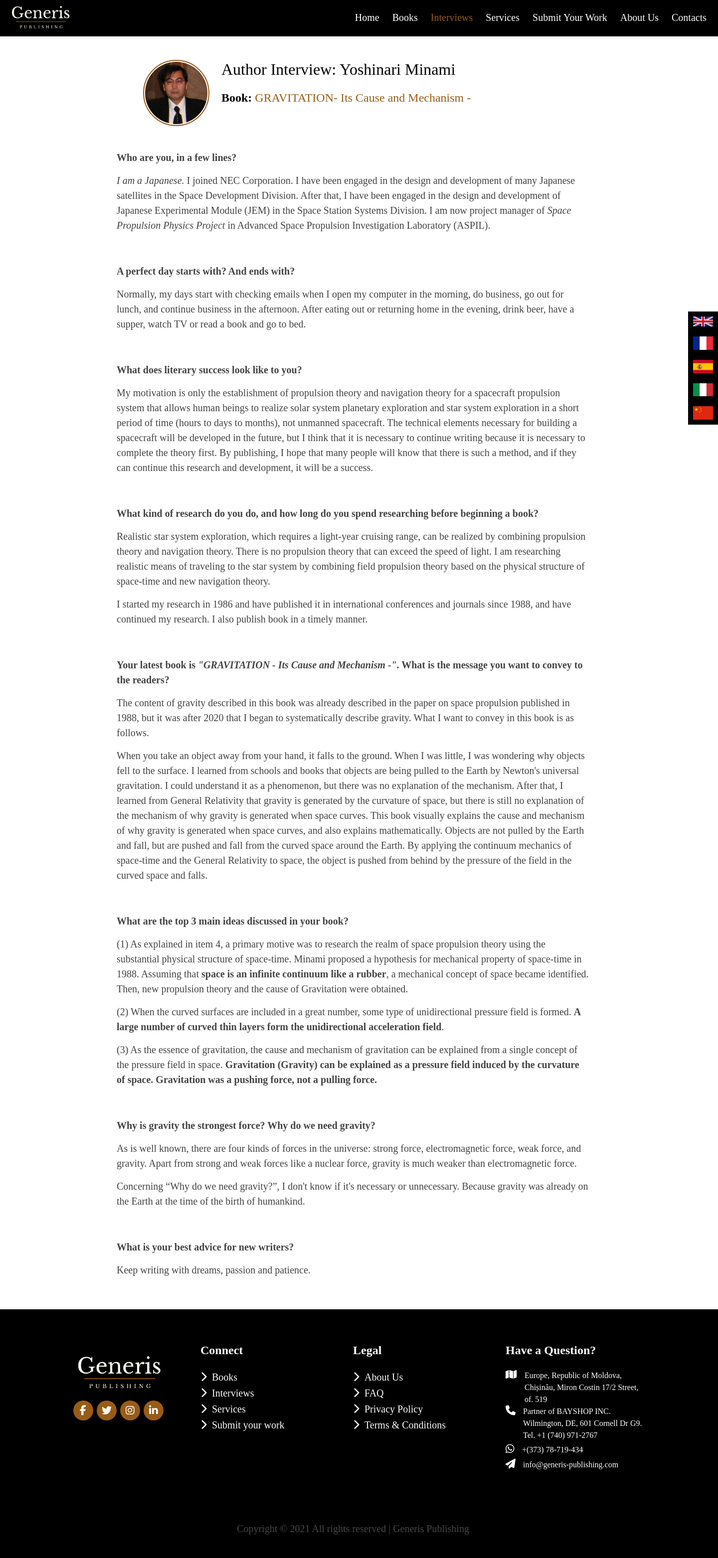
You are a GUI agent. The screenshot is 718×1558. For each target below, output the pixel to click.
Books (405, 17)
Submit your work (570, 17)
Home (367, 17)
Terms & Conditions (405, 1424)
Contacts (689, 17)
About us (639, 17)
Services (503, 17)
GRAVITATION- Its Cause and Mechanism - (363, 97)
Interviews (452, 17)
